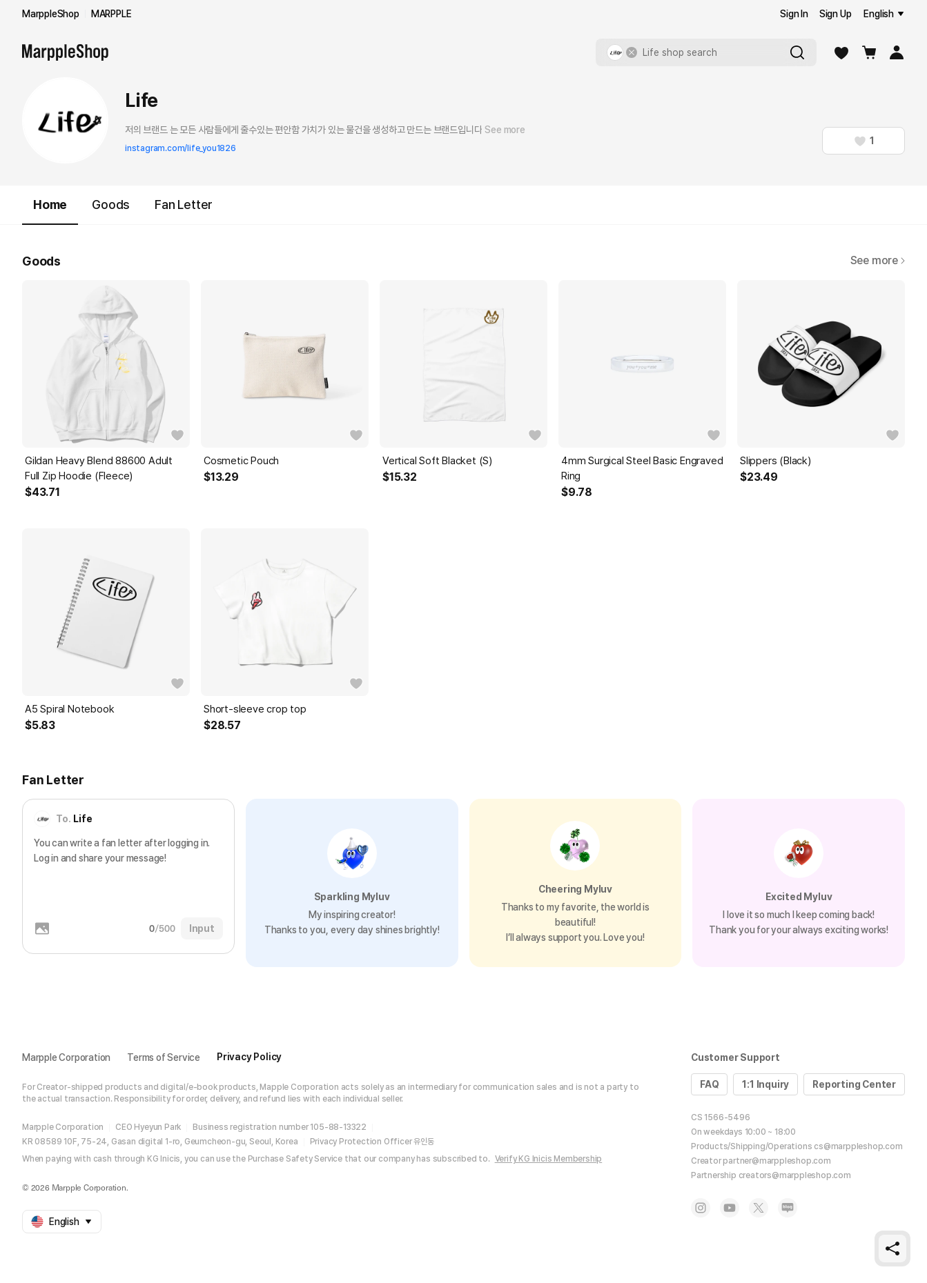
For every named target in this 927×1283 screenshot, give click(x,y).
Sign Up (835, 13)
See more (505, 129)
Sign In (794, 13)
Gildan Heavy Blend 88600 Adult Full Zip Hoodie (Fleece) (99, 468)
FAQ (709, 1084)
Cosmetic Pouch (241, 461)
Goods (111, 204)
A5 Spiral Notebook (69, 709)
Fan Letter (184, 204)
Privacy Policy (249, 1056)
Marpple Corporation (66, 1057)
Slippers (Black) (775, 461)
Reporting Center (854, 1084)
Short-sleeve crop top (255, 709)
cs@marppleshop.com (858, 1146)
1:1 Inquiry (765, 1084)
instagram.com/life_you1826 (180, 148)
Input (202, 928)
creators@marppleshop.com (795, 1175)
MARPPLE (111, 13)
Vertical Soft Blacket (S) (437, 461)
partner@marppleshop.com (776, 1161)
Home (50, 210)
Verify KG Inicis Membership (549, 1159)
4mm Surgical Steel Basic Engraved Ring (642, 468)
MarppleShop (50, 13)
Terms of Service (163, 1057)
